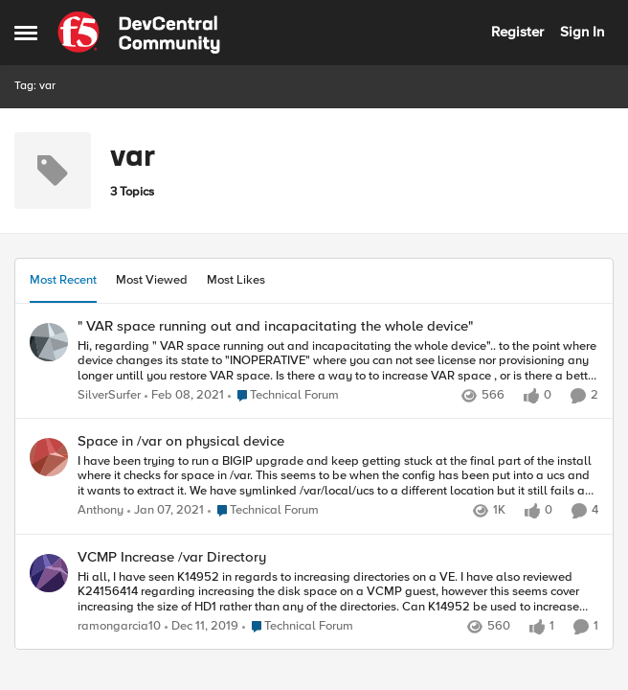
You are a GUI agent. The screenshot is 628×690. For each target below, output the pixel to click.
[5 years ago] (184, 395)
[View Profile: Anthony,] (49, 457)
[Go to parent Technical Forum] (283, 395)
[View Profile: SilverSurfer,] (49, 342)
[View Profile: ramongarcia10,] (49, 573)
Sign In (582, 31)
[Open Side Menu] (26, 32)
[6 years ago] (201, 626)
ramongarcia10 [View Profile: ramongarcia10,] (119, 626)
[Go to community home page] (139, 33)
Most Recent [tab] (63, 280)
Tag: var (35, 86)
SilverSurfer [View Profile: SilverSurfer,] (109, 395)
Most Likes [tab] (236, 280)
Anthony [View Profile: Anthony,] (100, 511)
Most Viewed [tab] (152, 280)
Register (517, 31)
